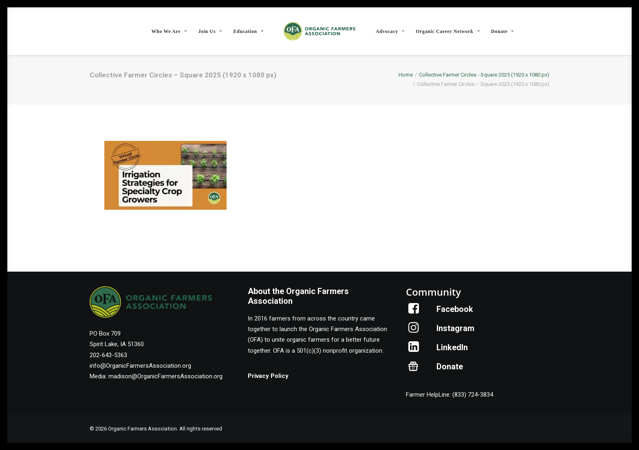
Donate (502, 31)
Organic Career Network (448, 31)
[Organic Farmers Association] (319, 31)
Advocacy (390, 31)
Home (406, 75)
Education (249, 31)
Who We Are (169, 31)
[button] (414, 311)
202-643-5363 (108, 355)
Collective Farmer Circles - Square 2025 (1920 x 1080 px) (484, 75)
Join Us (210, 31)
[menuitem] (168, 31)
